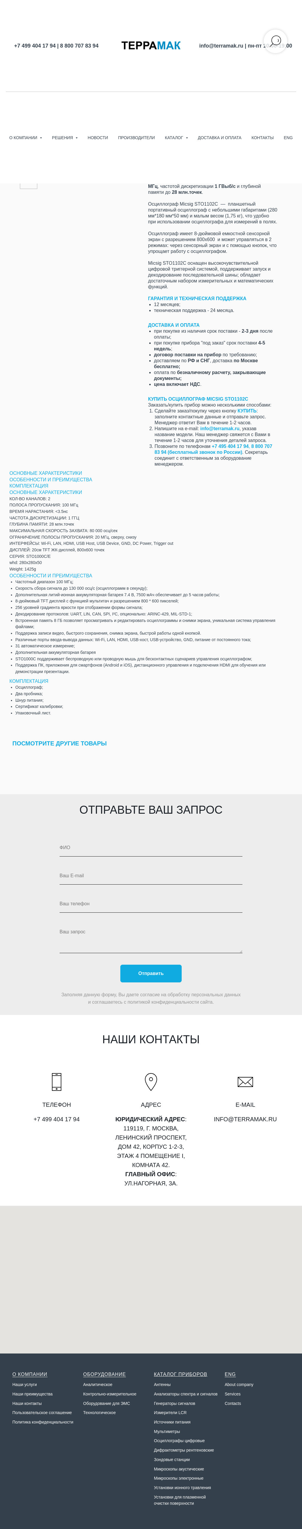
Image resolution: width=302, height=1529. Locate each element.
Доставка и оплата (220, 137)
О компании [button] (23, 137)
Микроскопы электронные (178, 1478)
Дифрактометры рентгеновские (184, 1450)
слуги (32, 1384)
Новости (98, 137)
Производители (136, 137)
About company (239, 1384)
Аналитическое (97, 1384)
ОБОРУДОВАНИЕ (104, 1374)
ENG (288, 137)
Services (233, 1394)
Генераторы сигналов (174, 1403)
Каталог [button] (174, 137)
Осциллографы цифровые (179, 1440)
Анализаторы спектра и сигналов (186, 1394)
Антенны (162, 1384)
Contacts (233, 1403)
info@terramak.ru (221, 46)
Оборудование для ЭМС (106, 1403)
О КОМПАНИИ (29, 1374)
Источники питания (172, 1422)
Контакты (263, 137)
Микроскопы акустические (179, 1469)
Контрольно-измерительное (110, 1394)
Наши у (19, 1384)
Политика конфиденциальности (42, 1422)
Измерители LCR (170, 1412)
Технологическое (99, 1412)
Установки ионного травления (182, 1487)
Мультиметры (167, 1431)
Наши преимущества (32, 1394)
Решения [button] (63, 137)
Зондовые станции (172, 1459)
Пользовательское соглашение (42, 1412)
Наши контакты (27, 1403)
